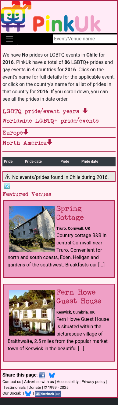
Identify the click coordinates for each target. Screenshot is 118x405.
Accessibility (68, 381)
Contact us (11, 381)
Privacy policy (93, 381)
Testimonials (14, 387)
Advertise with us (39, 381)
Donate (35, 387)
